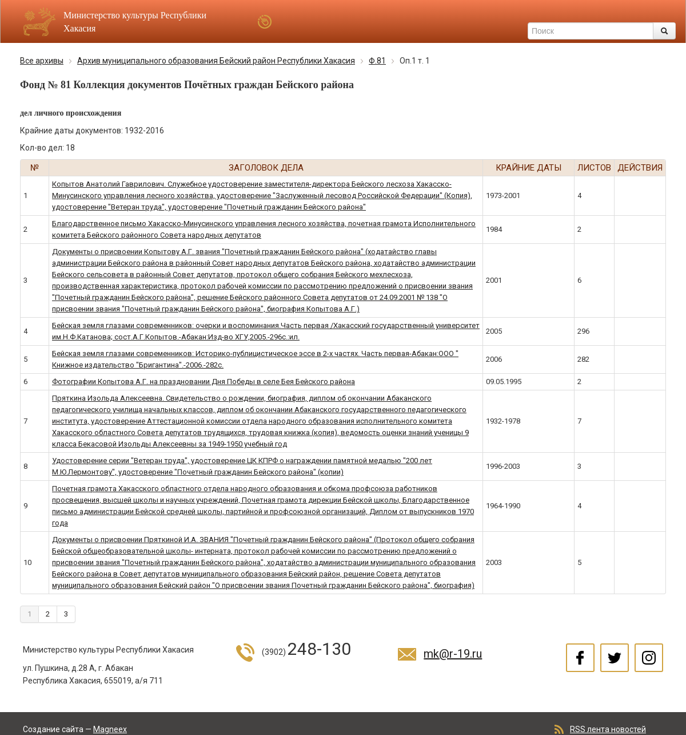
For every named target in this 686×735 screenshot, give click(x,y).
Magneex (110, 729)
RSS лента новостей (608, 729)
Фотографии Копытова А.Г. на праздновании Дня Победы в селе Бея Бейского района (203, 381)
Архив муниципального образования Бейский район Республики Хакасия (216, 60)
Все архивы (41, 60)
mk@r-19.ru (453, 654)
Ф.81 (377, 60)
